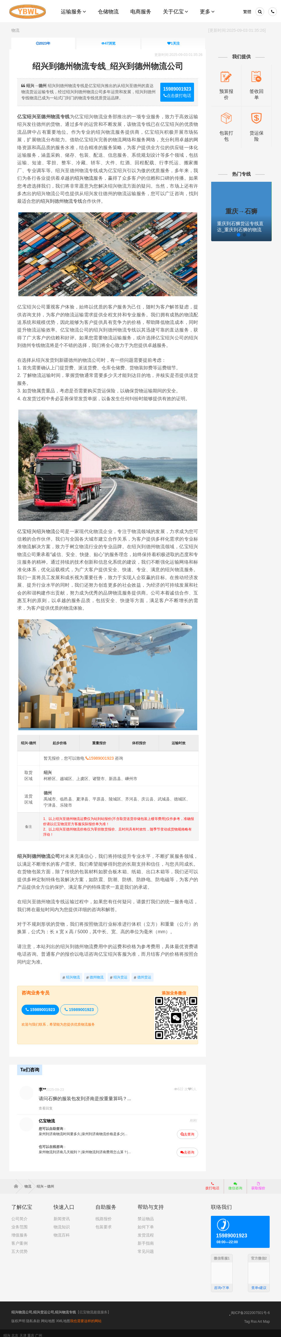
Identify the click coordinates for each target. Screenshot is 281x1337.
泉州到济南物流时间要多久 (61, 1129)
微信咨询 (233, 1183)
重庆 (30, 1331)
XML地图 (63, 1316)
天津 (22, 1331)
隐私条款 (33, 1316)
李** (44, 1084)
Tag (247, 1317)
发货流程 (146, 1230)
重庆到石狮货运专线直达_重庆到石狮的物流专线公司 (239, 229)
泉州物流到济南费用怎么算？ (106, 1147)
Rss (254, 1317)
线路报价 (103, 1213)
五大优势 (19, 1246)
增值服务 (19, 1230)
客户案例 (19, 1238)
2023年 (43, 43)
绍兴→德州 (45, 1181)
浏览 (108, 43)
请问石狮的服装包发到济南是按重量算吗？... (86, 1093)
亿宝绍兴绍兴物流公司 (42, 528)
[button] (225, 234)
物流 (15, 30)
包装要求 (103, 1222)
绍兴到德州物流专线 (63, 201)
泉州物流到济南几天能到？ (61, 1147)
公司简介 (19, 1213)
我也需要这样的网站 (86, 1316)
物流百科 (62, 1230)
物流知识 (62, 1222)
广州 (38, 1331)
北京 (14, 1331)
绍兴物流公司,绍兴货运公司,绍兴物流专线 (43, 1308)
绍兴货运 (119, 973)
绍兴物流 (84, 178)
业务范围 (19, 1222)
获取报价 (258, 1181)
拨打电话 (212, 1181)
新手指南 (146, 1238)
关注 (173, 43)
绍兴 (6, 1331)
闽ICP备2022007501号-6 (250, 1308)
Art (259, 1317)
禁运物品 (146, 1213)
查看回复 (47, 1104)
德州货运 (143, 973)
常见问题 (146, 1246)
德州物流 (95, 973)
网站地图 (48, 1316)
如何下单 (146, 1222)
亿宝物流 (48, 1116)
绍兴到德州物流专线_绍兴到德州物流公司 (108, 66)
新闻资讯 (62, 1213)
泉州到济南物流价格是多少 (104, 1129)
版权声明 (18, 1316)
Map (266, 1317)
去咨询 (187, 1148)
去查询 (187, 1130)
